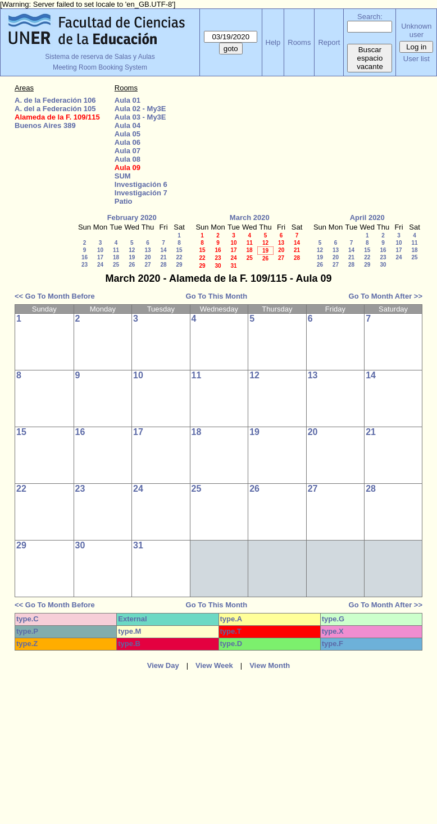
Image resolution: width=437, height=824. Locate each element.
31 (233, 266)
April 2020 (367, 217)
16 (84, 257)
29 (179, 265)
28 (163, 265)
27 (147, 265)
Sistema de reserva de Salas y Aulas (99, 57)
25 (116, 265)
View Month (269, 665)
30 (218, 266)
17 (100, 257)
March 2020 (250, 217)
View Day (163, 665)
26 (132, 265)
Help (273, 42)
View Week (214, 665)
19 (132, 257)
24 (100, 265)
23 (84, 265)
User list (416, 58)
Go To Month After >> (385, 296)
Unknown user (416, 30)
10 (100, 250)
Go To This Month (217, 296)
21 (163, 257)
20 (147, 257)
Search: (370, 16)
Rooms (299, 42)
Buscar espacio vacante (370, 58)
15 (179, 250)
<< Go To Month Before (55, 296)
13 (147, 250)
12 (132, 250)
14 (163, 250)
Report (329, 42)
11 (116, 250)
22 (179, 257)
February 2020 (132, 217)
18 (116, 257)
